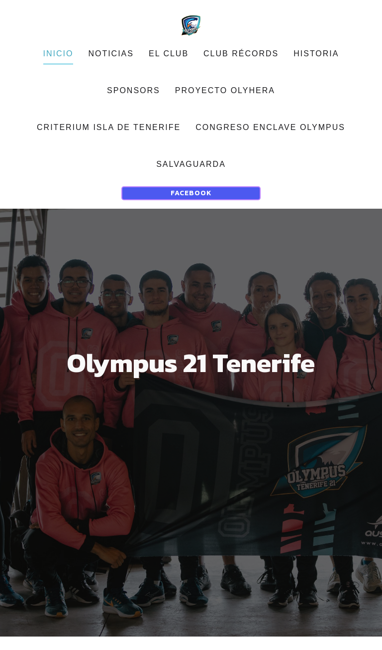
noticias (111, 60)
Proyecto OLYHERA (225, 97)
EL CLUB (169, 60)
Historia (316, 60)
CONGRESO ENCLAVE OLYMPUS (270, 134)
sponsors (133, 97)
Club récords (241, 60)
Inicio (58, 60)
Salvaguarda (191, 171)
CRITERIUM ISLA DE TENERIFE (109, 134)
